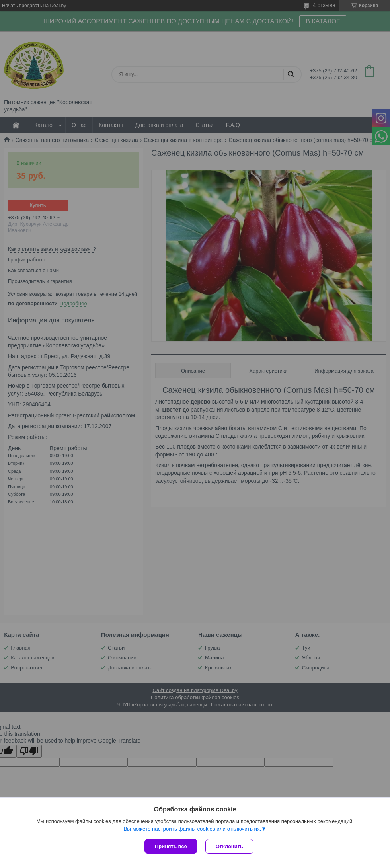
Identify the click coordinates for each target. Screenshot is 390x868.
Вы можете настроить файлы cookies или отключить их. (192, 829)
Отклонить (229, 846)
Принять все (171, 846)
